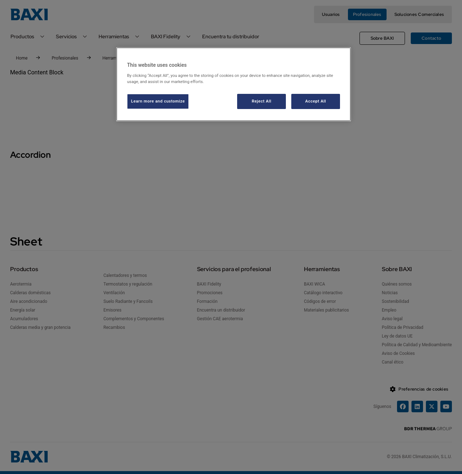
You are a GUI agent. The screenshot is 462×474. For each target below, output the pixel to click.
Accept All (315, 101)
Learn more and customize (158, 101)
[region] (233, 84)
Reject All (261, 101)
